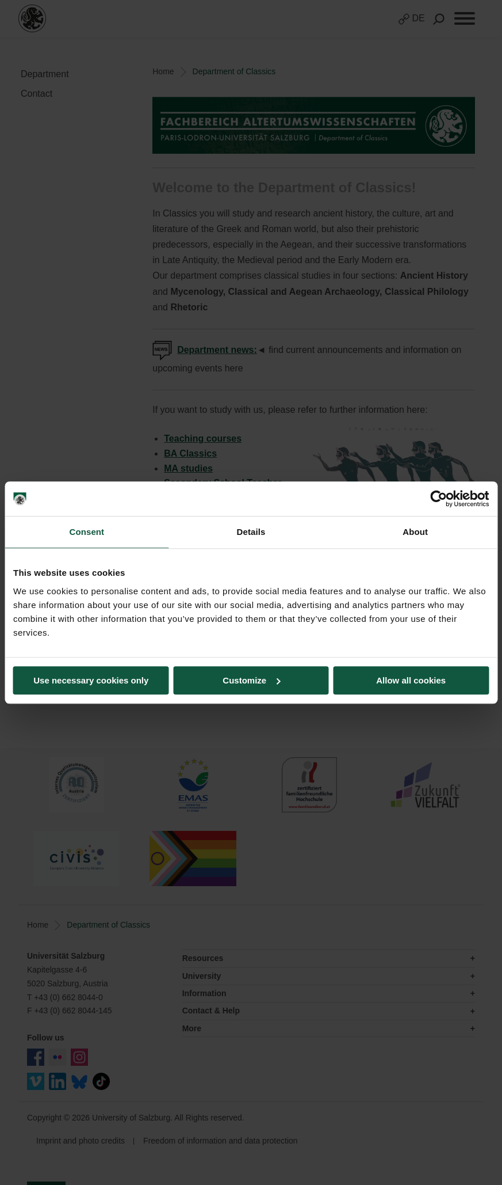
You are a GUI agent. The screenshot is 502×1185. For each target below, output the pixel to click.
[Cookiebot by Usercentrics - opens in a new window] (438, 498)
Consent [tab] (86, 532)
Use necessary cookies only (90, 680)
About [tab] (415, 532)
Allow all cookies (411, 680)
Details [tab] (251, 532)
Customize (251, 680)
